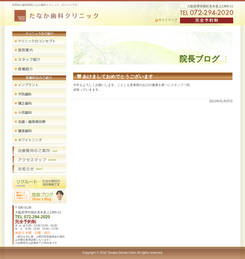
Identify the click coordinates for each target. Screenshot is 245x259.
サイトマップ (167, 20)
